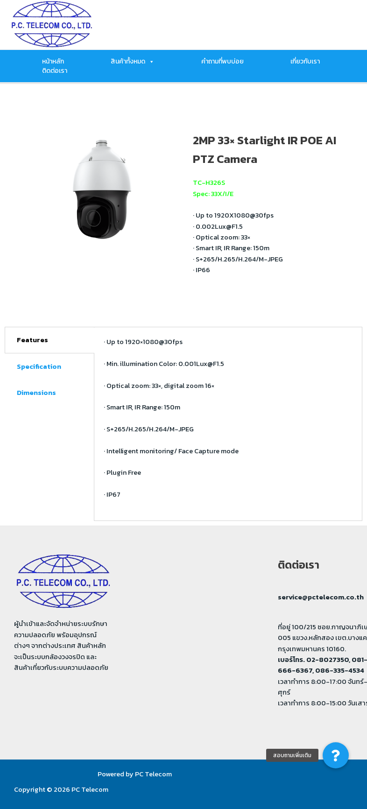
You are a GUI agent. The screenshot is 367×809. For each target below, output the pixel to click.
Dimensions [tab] (36, 392)
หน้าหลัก (53, 61)
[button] (336, 755)
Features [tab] (32, 340)
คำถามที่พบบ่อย (222, 61)
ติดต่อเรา (54, 71)
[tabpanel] (228, 424)
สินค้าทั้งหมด (133, 61)
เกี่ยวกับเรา (305, 61)
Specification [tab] (39, 366)
